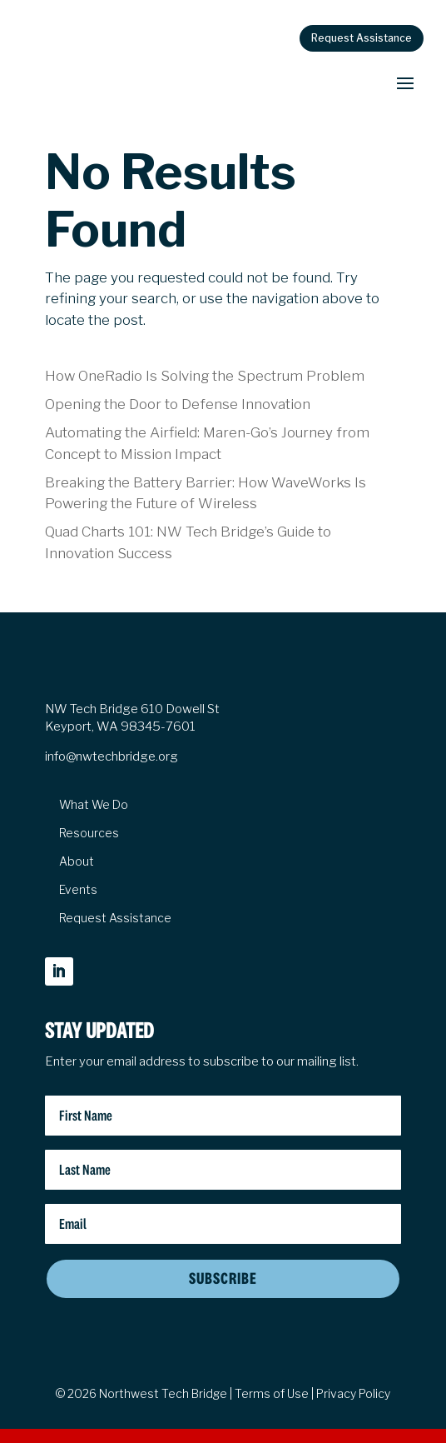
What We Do (93, 805)
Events (78, 890)
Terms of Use (272, 1393)
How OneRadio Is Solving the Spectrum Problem (204, 375)
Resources (89, 833)
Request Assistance (361, 38)
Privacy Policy (353, 1393)
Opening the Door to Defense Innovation (177, 404)
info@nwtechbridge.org (111, 756)
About (76, 861)
